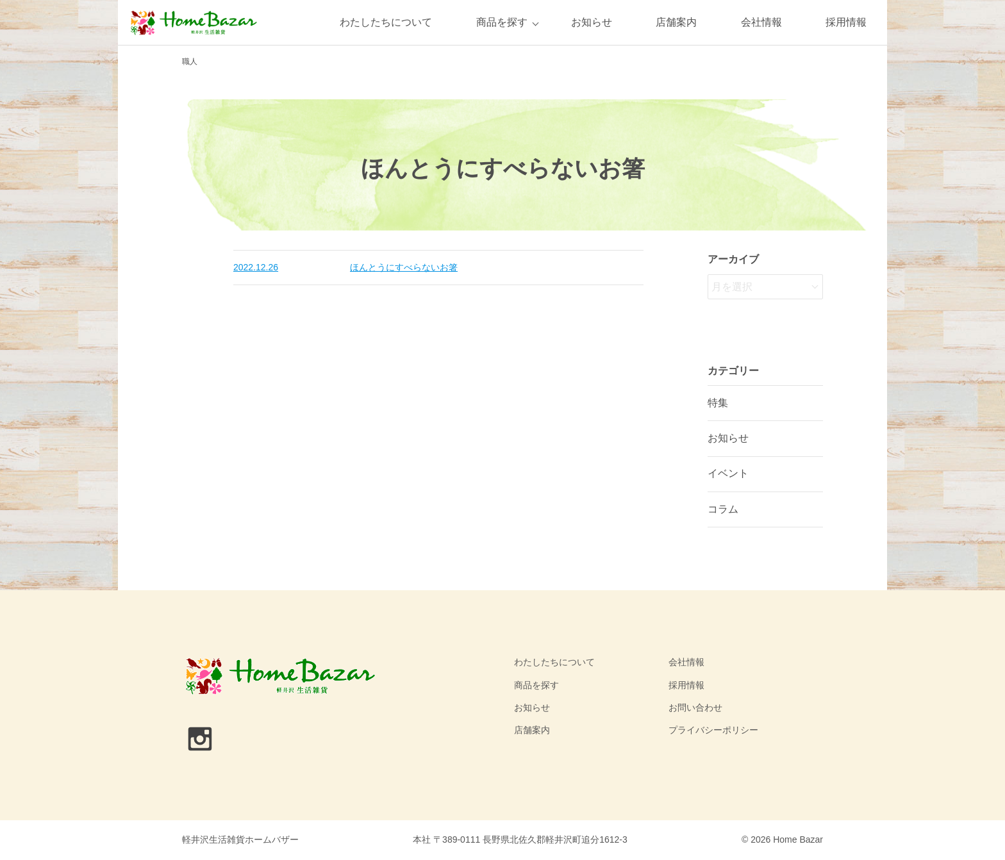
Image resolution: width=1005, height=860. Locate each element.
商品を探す (501, 22)
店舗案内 (676, 22)
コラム (723, 509)
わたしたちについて (386, 22)
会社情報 (761, 22)
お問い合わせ (695, 707)
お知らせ (591, 22)
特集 (718, 402)
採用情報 (846, 22)
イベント (728, 473)
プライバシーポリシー (713, 730)
